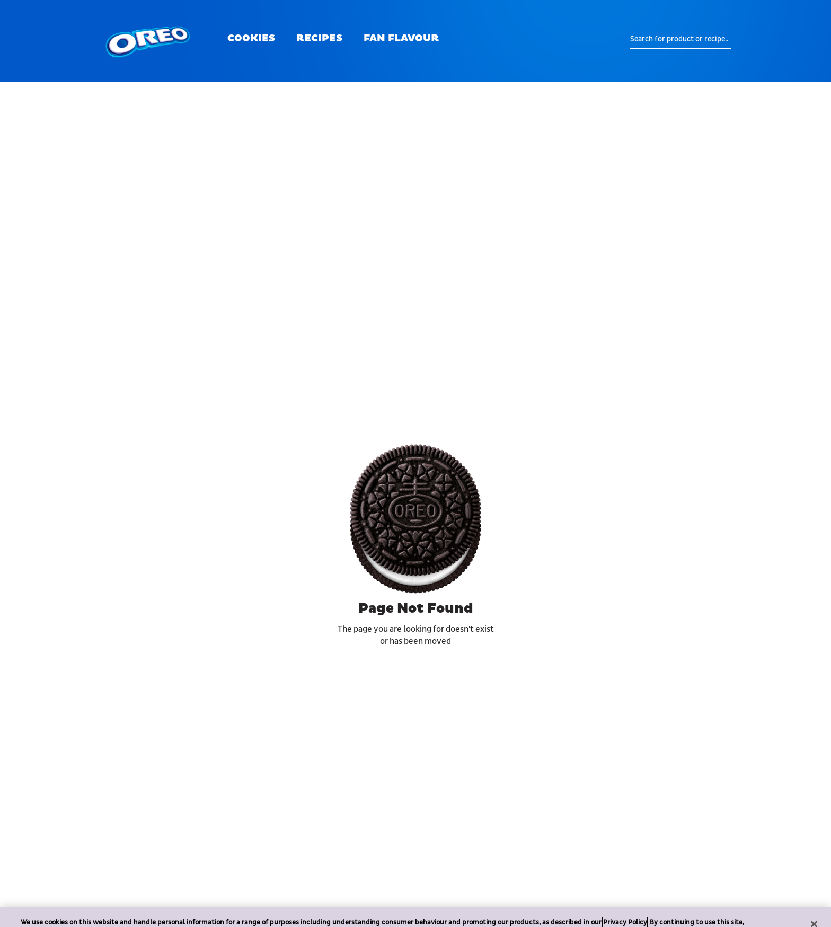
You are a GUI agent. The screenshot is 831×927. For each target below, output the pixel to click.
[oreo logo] (148, 41)
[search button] (622, 39)
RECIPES (319, 38)
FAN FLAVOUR (401, 38)
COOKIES (251, 38)
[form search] (680, 39)
